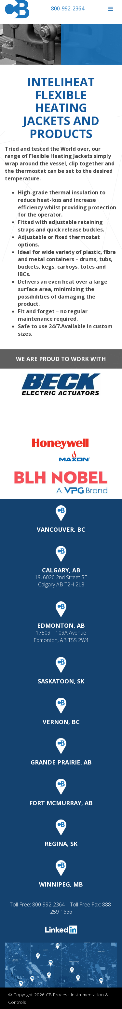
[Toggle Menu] (110, 9)
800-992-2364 (67, 8)
